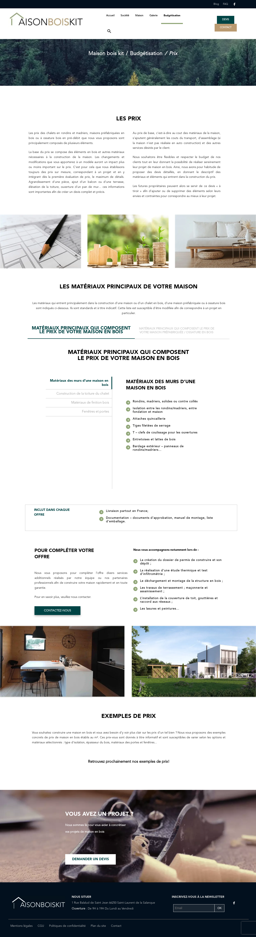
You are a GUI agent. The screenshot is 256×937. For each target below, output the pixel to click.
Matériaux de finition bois (90, 402)
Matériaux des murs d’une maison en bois (79, 383)
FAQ (225, 4)
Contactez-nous (57, 610)
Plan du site (98, 925)
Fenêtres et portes (95, 411)
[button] (109, 31)
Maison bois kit (106, 53)
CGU (41, 925)
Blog (216, 4)
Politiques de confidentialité (67, 925)
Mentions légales (21, 925)
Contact (116, 925)
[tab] (81, 332)
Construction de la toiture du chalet (82, 393)
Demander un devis (90, 859)
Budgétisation (146, 53)
